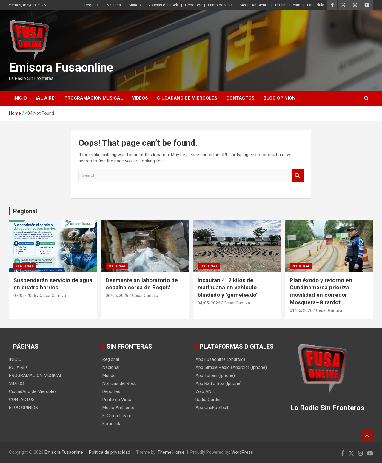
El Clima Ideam (287, 5)
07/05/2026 (24, 295)
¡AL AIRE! (46, 98)
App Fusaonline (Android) (220, 359)
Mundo (135, 5)
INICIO (20, 98)
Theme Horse (171, 452)
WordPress (242, 452)
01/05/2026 (301, 310)
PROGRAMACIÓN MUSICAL (93, 98)
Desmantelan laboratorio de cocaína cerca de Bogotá (142, 284)
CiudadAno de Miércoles (187, 98)
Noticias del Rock (163, 5)
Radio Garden (208, 399)
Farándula (315, 5)
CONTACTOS (240, 98)
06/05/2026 (117, 295)
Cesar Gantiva (53, 295)
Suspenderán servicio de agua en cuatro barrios (52, 284)
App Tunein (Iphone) (215, 375)
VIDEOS (140, 98)
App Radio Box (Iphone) (218, 383)
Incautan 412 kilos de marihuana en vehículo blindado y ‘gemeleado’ (228, 287)
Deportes (193, 5)
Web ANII (204, 391)
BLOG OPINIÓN (279, 98)
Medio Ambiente (254, 5)
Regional (92, 5)
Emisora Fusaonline (61, 67)
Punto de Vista (220, 5)
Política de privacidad (109, 452)
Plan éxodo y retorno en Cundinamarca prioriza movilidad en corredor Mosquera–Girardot (321, 291)
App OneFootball (211, 407)
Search (298, 175)
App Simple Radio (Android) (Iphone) (231, 367)
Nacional (114, 5)
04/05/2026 (209, 303)
